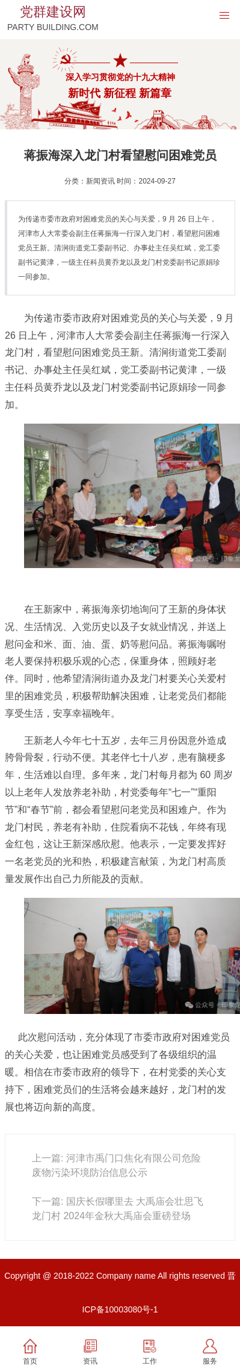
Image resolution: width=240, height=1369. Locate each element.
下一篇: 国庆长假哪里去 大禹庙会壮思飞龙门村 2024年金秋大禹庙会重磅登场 (117, 1208)
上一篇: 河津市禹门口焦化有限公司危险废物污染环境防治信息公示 (116, 1165)
